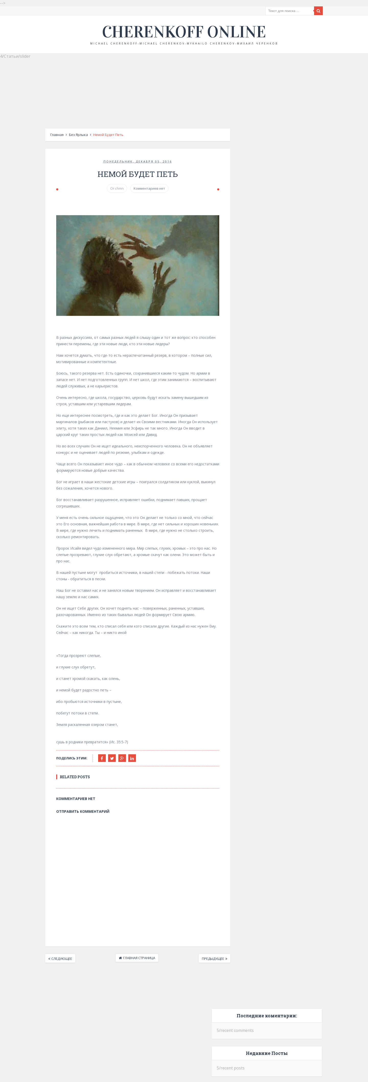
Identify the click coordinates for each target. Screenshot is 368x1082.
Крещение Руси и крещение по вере (286, 196)
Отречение (278, 272)
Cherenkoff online (184, 32)
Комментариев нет (144, 190)
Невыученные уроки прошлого (289, 236)
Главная (46, 134)
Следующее (51, 960)
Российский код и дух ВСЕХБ (292, 349)
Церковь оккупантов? (290, 312)
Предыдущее (214, 960)
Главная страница (134, 959)
